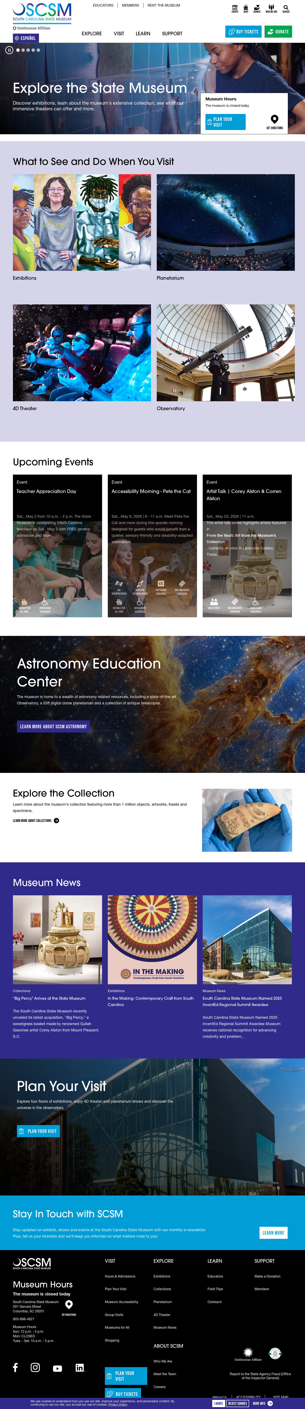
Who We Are (163, 1362)
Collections (162, 1289)
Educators (103, 6)
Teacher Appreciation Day (46, 491)
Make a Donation (267, 1277)
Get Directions (275, 122)
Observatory (171, 409)
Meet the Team (165, 1374)
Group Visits (114, 1315)
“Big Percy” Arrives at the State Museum (49, 999)
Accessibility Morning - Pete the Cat (151, 491)
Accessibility (248, 1397)
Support (172, 34)
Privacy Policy (117, 1405)
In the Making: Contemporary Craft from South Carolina (151, 1002)
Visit (119, 34)
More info (264, 1404)
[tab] (18, 50)
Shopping (112, 1341)
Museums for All (117, 1328)
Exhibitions (24, 278)
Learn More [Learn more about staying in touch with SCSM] (275, 1234)
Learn (143, 34)
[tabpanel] (152, 88)
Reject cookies (237, 1403)
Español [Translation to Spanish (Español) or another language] (27, 39)
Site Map (280, 1397)
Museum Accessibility (121, 1302)
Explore (92, 34)
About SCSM (168, 1346)
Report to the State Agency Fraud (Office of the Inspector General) (260, 1376)
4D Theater (25, 409)
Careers (160, 1387)
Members (130, 6)
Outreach (215, 1302)
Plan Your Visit (219, 122)
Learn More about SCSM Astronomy (53, 726)
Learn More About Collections (32, 821)
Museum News (165, 1328)
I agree (218, 1403)
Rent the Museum (164, 6)
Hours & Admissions (120, 1277)
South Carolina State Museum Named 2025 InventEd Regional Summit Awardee (242, 1002)
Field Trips (215, 1289)
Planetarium (170, 278)
